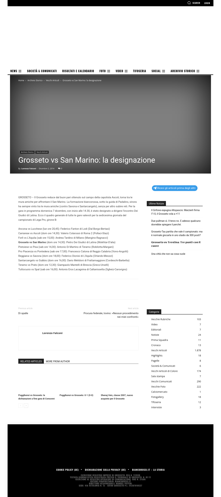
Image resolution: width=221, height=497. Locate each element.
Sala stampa (158, 376)
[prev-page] (20, 405)
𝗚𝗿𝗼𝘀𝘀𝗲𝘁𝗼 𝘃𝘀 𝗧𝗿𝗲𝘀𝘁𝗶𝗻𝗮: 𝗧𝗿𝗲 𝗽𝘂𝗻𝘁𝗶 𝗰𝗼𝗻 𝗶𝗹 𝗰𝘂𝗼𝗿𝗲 (175, 244)
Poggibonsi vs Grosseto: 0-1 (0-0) (76, 395)
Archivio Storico (34, 80)
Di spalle (23, 313)
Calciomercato (159, 391)
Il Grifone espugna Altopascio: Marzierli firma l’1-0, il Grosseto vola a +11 (175, 212)
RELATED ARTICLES (31, 361)
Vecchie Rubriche (160, 319)
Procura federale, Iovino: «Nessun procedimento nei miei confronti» (111, 315)
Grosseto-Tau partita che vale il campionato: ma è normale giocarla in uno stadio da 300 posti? (177, 233)
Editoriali (156, 329)
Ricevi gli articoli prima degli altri (174, 188)
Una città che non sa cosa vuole (168, 253)
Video (154, 324)
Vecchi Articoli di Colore (164, 371)
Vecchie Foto (158, 386)
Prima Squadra (159, 340)
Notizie (155, 334)
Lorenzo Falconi (28, 168)
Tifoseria (156, 402)
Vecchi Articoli (52, 80)
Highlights (156, 355)
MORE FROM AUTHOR (58, 361)
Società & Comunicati (163, 365)
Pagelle (155, 360)
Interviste (156, 407)
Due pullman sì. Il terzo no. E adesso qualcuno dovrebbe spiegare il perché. (175, 222)
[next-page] (26, 405)
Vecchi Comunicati (161, 381)
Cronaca (156, 345)
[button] (193, 2)
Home (21, 80)
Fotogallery (157, 397)
